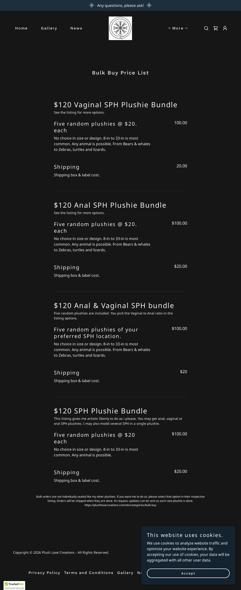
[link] (120, 27)
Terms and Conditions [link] (88, 572)
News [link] (76, 28)
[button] (178, 28)
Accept (188, 580)
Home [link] (21, 28)
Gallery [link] (49, 28)
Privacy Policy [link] (44, 572)
